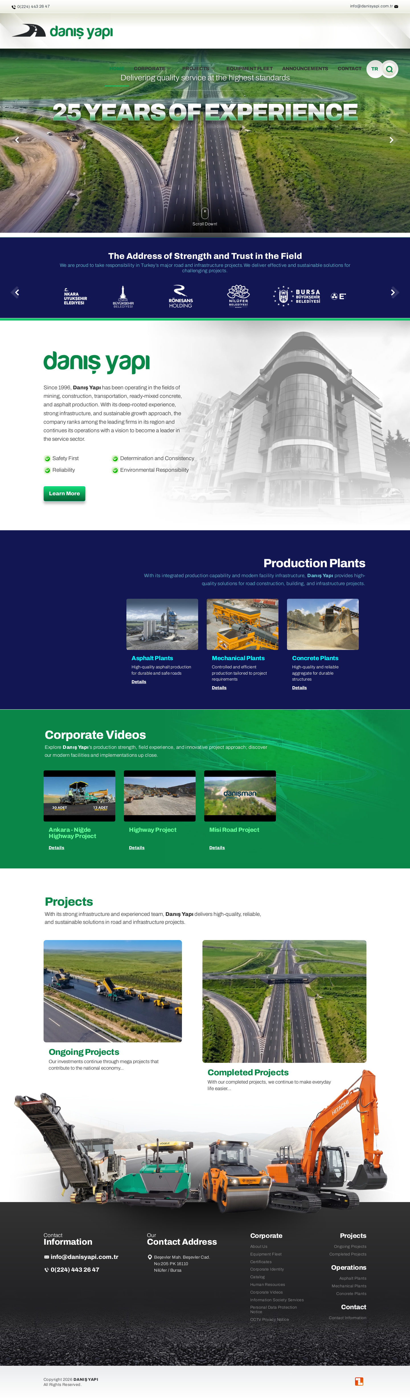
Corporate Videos (266, 1292)
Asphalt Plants (352, 1278)
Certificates (261, 1261)
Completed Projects (347, 1254)
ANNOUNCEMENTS (305, 68)
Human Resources (267, 1284)
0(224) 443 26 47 (75, 1270)
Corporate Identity (267, 1269)
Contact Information (347, 1317)
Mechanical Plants (349, 1286)
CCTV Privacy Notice (269, 1319)
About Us (259, 1246)
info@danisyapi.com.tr (371, 6)
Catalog (257, 1277)
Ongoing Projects (350, 1246)
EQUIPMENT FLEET (249, 68)
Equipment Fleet (266, 1254)
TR (374, 69)
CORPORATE (153, 68)
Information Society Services (277, 1300)
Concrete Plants (351, 1293)
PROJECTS (199, 68)
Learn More (64, 493)
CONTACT (350, 68)
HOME (116, 68)
